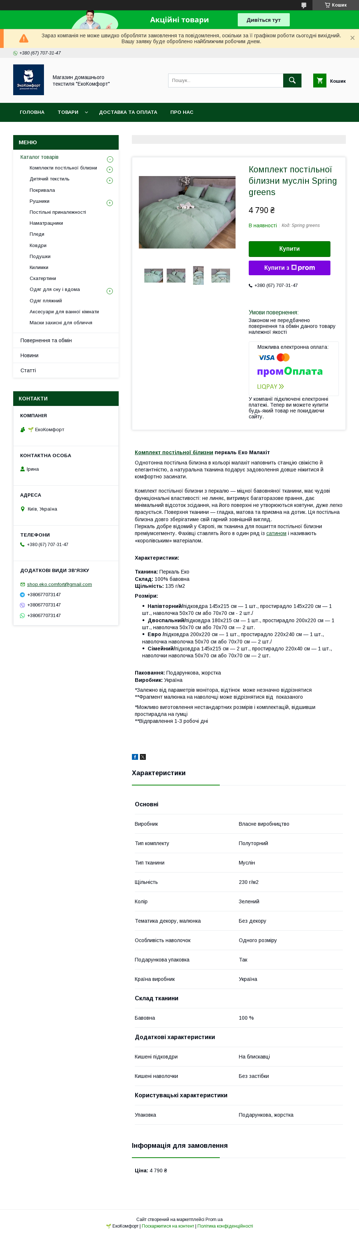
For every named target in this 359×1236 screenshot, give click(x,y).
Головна (32, 112)
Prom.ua (214, 1219)
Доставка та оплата (128, 112)
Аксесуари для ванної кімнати (64, 311)
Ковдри (38, 245)
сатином (276, 533)
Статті (28, 370)
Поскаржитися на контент (168, 1226)
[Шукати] (292, 80)
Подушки (40, 256)
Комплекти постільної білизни (63, 168)
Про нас (181, 112)
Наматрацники (46, 223)
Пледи (37, 234)
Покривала (42, 190)
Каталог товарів (40, 157)
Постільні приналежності (58, 212)
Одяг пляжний (46, 300)
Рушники (39, 201)
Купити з (289, 268)
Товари (68, 112)
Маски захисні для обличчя (61, 322)
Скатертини (43, 278)
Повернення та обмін (46, 340)
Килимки (39, 267)
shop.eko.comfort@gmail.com (59, 584)
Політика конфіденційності (225, 1226)
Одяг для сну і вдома (55, 289)
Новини (29, 355)
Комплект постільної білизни (174, 452)
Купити (290, 249)
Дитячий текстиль (50, 179)
